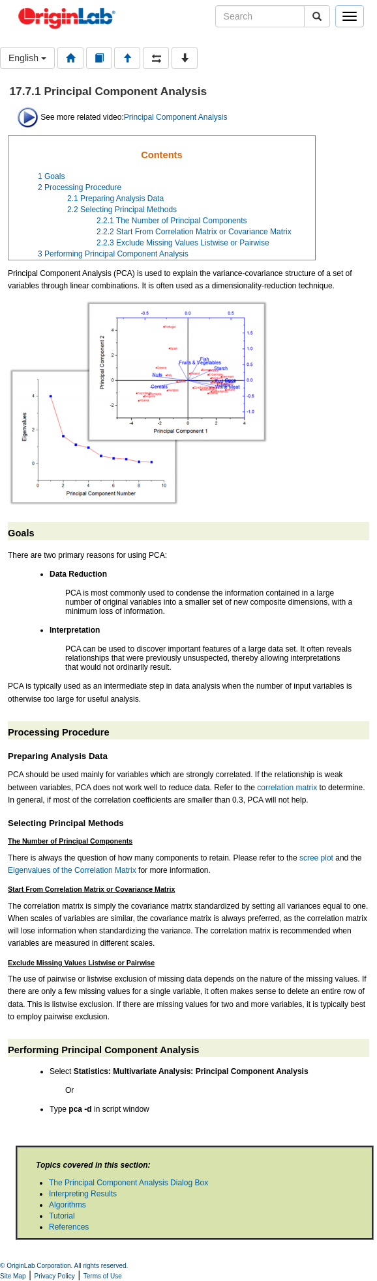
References (69, 1227)
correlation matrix (287, 787)
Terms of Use (102, 1276)
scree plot (316, 857)
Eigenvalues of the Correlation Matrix (72, 870)
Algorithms (67, 1204)
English (27, 58)
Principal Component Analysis (176, 117)
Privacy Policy (55, 1276)
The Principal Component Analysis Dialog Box (128, 1182)
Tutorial (62, 1215)
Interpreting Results (83, 1193)
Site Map (12, 1276)
